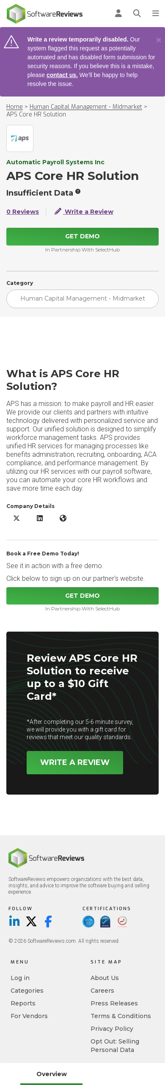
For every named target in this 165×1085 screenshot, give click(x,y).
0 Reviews (22, 211)
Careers (102, 990)
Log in (20, 978)
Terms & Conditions (121, 1016)
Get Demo (82, 236)
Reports (23, 1003)
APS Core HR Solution (36, 114)
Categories (27, 990)
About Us (105, 978)
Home (14, 107)
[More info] (77, 191)
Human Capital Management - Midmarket (86, 107)
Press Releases (114, 1003)
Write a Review (84, 211)
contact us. (62, 75)
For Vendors (29, 1016)
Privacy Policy (112, 1029)
